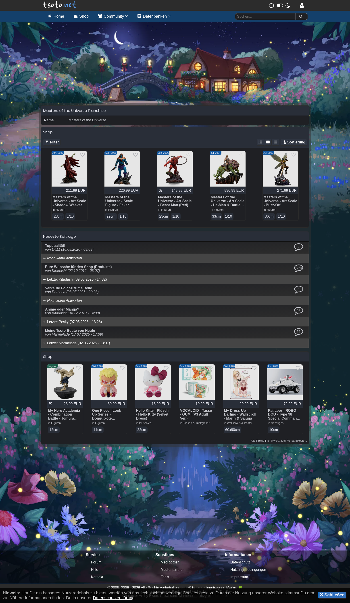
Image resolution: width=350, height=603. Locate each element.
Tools (165, 580)
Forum (96, 565)
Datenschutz (240, 565)
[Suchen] (301, 16)
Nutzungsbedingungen (248, 573)
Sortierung (293, 145)
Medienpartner (172, 573)
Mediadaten (170, 565)
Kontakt (97, 580)
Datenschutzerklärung (114, 597)
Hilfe (94, 573)
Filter (52, 145)
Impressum (239, 580)
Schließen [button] (332, 594)
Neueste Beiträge (59, 239)
